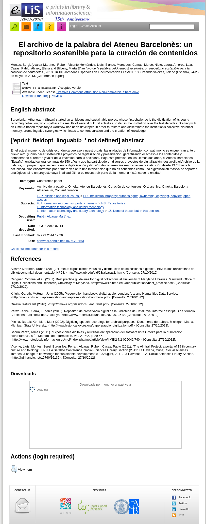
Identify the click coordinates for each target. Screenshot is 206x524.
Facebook (181, 498)
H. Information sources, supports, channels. (67, 203)
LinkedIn (180, 509)
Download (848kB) (35, 96)
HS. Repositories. (113, 203)
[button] (14, 469)
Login (73, 26)
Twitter (179, 503)
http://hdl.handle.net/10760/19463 (60, 241)
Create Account (91, 26)
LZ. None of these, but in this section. (134, 211)
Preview (56, 96)
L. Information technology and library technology (70, 207)
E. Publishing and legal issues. (58, 196)
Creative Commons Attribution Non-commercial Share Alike (97, 92)
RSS (178, 515)
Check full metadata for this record (35, 249)
